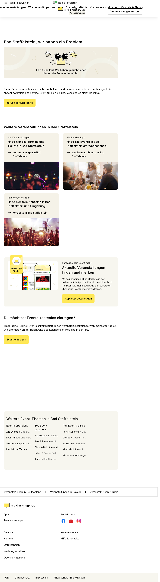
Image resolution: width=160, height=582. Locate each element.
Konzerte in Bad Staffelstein (27, 213)
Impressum (41, 577)
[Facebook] (63, 521)
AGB (6, 577)
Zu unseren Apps (13, 520)
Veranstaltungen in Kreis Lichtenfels (108, 492)
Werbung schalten (14, 551)
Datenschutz (22, 577)
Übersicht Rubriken (15, 557)
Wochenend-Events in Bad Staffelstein (85, 154)
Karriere (8, 538)
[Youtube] (71, 521)
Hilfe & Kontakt (70, 538)
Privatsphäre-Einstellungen (69, 577)
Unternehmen (12, 544)
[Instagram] (78, 521)
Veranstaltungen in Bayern (62, 492)
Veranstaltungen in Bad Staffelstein (24, 154)
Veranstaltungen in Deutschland (22, 492)
